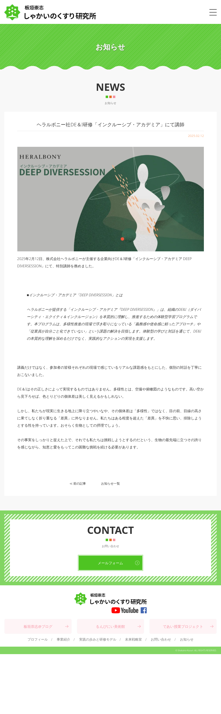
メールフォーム (110, 562)
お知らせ (186, 639)
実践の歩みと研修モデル (97, 639)
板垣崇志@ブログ (38, 626)
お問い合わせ (161, 639)
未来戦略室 (133, 639)
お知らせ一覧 (110, 483)
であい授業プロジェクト (183, 626)
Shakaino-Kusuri (185, 650)
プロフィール (38, 639)
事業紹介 (63, 639)
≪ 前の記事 (77, 483)
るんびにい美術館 (110, 626)
